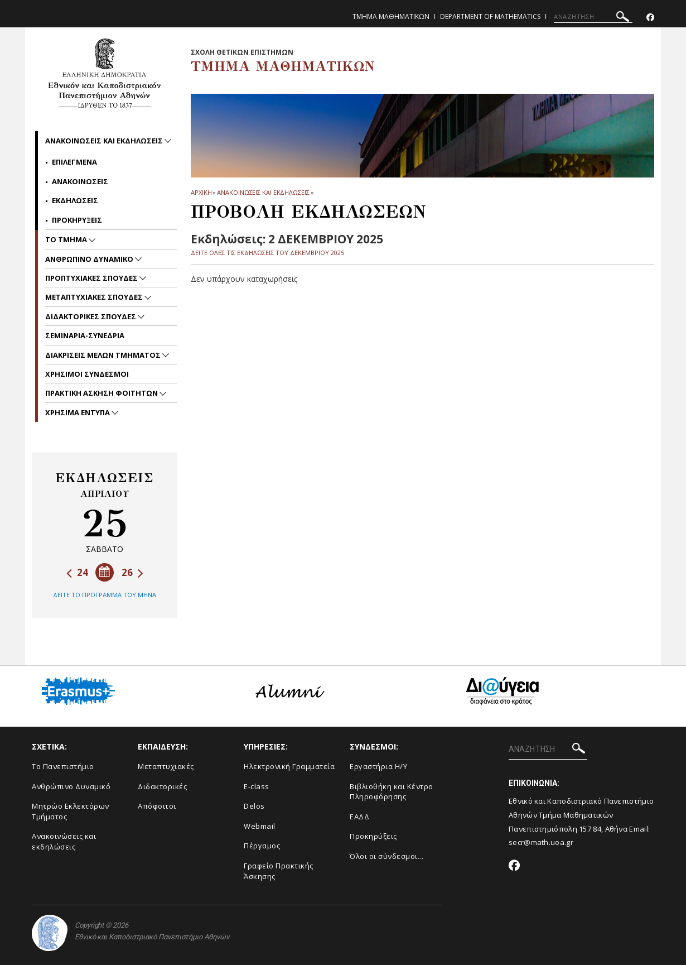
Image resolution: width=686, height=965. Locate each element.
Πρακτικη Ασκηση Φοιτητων (102, 393)
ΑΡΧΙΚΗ (201, 192)
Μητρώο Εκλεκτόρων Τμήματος (70, 811)
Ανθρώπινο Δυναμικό (71, 786)
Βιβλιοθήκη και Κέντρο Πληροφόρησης (391, 791)
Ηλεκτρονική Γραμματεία (289, 766)
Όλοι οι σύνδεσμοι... (386, 856)
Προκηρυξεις (77, 220)
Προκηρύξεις (373, 836)
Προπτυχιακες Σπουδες (92, 278)
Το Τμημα (67, 239)
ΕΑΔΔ (359, 817)
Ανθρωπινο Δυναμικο (90, 259)
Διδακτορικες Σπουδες (91, 316)
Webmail (260, 826)
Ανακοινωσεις (80, 181)
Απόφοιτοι (157, 806)
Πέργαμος (262, 846)
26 (132, 572)
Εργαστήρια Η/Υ (378, 766)
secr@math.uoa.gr (541, 842)
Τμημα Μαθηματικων (390, 16)
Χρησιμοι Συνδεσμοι (87, 374)
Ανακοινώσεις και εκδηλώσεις (64, 841)
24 (77, 572)
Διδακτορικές (162, 786)
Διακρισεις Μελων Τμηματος (103, 355)
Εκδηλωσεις (75, 200)
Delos (254, 806)
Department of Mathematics (490, 16)
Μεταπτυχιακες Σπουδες (94, 297)
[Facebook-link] (650, 17)
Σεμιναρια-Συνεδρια (84, 335)
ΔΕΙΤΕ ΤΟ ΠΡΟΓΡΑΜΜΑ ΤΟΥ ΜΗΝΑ (104, 594)
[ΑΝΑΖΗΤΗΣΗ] (593, 17)
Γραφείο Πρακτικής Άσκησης (278, 871)
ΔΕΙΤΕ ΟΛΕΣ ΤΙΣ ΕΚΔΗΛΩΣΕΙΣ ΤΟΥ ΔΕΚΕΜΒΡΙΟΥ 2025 (267, 252)
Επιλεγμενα (74, 162)
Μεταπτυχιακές (166, 766)
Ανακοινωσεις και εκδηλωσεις (263, 192)
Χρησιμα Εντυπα (78, 412)
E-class (256, 786)
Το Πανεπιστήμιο (63, 766)
